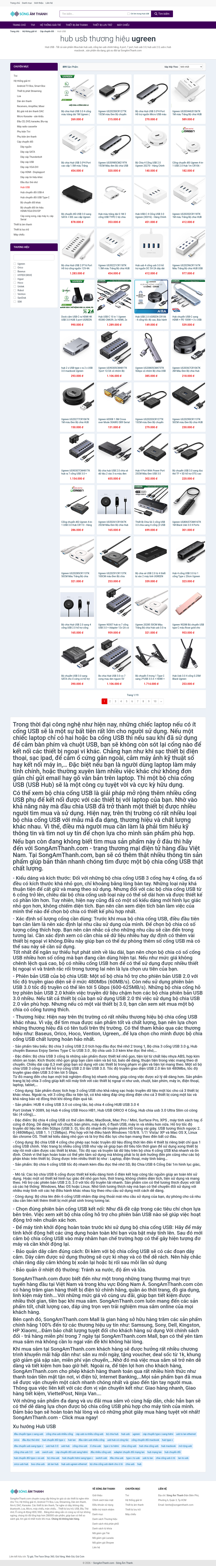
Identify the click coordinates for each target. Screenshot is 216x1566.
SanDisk (20, 297)
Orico (18, 267)
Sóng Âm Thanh (124, 1563)
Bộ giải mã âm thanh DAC (30, 111)
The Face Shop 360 (44, 1556)
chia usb (130, 1464)
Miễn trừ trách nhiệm (103, 1509)
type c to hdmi (111, 1446)
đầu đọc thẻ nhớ (30, 1440)
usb (37, 1452)
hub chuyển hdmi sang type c (77, 1458)
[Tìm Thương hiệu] (34, 257)
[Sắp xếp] (191, 67)
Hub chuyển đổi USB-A (32, 192)
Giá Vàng (60, 1556)
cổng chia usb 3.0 (23, 1452)
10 (155, 701)
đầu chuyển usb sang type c (28, 1446)
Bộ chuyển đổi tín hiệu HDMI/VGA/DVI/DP (32, 209)
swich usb (47, 1452)
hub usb (125, 1434)
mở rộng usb (185, 1446)
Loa (19, 96)
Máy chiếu (123, 25)
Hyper (19, 279)
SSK (18, 301)
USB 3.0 (98, 1068)
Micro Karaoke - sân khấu (30, 116)
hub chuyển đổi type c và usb (29, 1458)
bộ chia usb (53, 1458)
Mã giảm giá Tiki (101, 1533)
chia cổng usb (129, 1446)
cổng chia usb (80, 1446)
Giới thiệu (38, 3)
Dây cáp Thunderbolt (31, 157)
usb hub (65, 1446)
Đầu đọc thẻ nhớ (29, 182)
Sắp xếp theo (171, 67)
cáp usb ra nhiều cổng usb (89, 1434)
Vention (19, 294)
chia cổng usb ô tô (165, 1458)
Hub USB (25, 187)
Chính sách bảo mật (102, 1500)
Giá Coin (80, 1556)
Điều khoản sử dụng (102, 1505)
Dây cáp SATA (27, 152)
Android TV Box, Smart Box (31, 86)
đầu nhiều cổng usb (101, 1452)
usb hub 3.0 (52, 1446)
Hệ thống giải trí (50, 25)
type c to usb (133, 1458)
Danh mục (27, 3)
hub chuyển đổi (173, 1452)
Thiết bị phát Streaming (29, 91)
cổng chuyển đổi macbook (145, 1440)
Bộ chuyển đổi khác (30, 202)
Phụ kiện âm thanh (27, 136)
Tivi (33, 25)
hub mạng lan (154, 1452)
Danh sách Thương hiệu (104, 1519)
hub (139, 1464)
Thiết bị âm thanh (77, 25)
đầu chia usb (117, 1458)
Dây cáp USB (27, 162)
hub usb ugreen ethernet (74, 1464)
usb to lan (148, 1458)
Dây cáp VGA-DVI (29, 167)
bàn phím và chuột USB (66, 744)
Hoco (18, 282)
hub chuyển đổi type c (53, 1440)
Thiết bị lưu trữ (102, 25)
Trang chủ (15, 3)
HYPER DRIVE (23, 275)
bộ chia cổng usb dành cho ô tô (106, 1464)
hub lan (72, 1440)
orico (16, 1440)
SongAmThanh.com (103, 1563)
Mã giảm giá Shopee (103, 1542)
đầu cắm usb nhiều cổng (91, 1440)
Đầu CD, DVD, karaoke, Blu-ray (32, 121)
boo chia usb (38, 1464)
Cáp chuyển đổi (47, 31)
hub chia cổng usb (148, 1446)
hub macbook (168, 1446)
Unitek (19, 286)
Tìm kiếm (162, 13)
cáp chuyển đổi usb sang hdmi (72, 1452)
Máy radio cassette (27, 126)
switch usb (101, 1458)
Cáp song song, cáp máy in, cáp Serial (36, 218)
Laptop (116, 1159)
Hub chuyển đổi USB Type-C (34, 197)
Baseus (19, 271)
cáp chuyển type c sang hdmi (158, 1434)
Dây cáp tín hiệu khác (31, 177)
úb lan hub (53, 1464)
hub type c (167, 1440)
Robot (19, 290)
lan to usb (183, 1458)
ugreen (136, 1434)
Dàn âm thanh (24, 101)
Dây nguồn (26, 146)
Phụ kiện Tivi (23, 131)
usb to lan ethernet (186, 1434)
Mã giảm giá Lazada (103, 1538)
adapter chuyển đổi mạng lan (129, 1452)
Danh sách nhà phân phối (105, 1523)
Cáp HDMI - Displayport (32, 172)
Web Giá (70, 1556)
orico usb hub (21, 1464)
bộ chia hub (112, 1434)
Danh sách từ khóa (102, 1528)
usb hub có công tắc (118, 1440)
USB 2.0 (181, 976)
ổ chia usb (95, 1446)
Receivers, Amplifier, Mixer (31, 106)
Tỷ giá (30, 1556)
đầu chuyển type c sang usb (28, 1434)
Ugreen (19, 263)
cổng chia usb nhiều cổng (59, 1434)
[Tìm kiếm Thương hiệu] (94, 13)
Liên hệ (49, 3)
